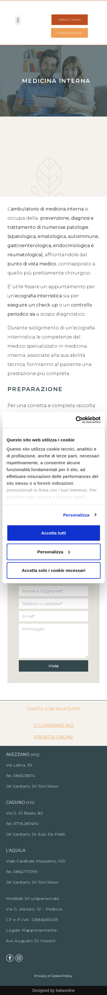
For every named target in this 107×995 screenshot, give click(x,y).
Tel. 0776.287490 (22, 823)
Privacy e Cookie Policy (53, 976)
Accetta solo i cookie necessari (53, 570)
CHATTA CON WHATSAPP (53, 709)
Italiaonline (65, 990)
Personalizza (76, 514)
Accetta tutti (53, 532)
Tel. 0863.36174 (20, 775)
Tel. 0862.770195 (21, 871)
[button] (18, 20)
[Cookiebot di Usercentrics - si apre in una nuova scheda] (76, 419)
